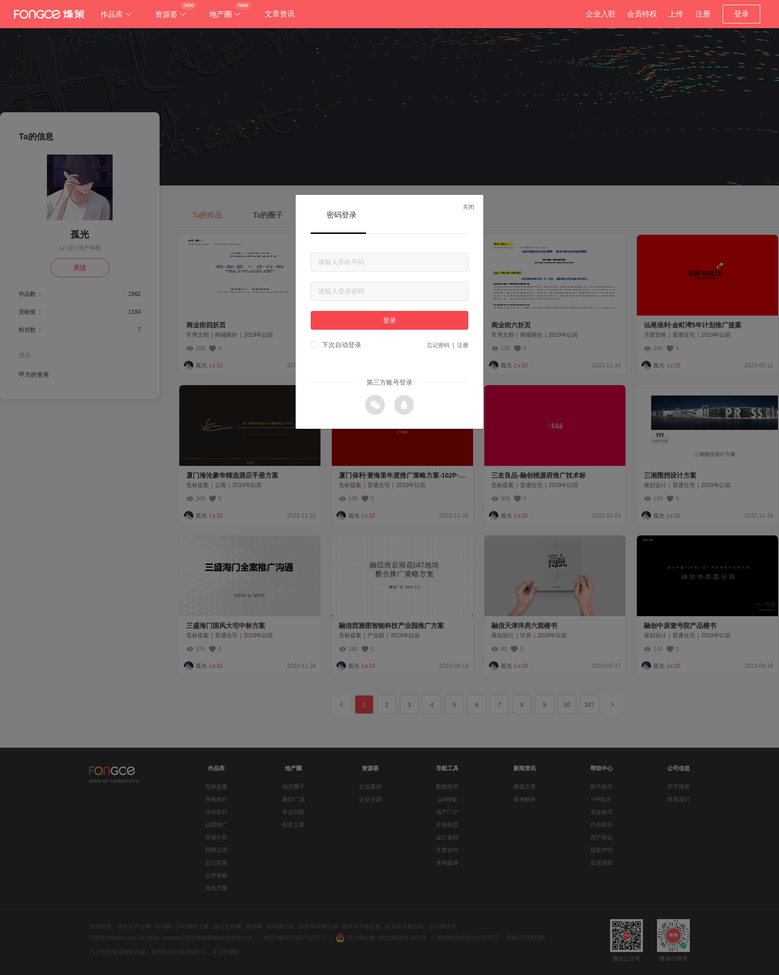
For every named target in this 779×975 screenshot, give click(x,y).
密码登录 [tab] (342, 215)
